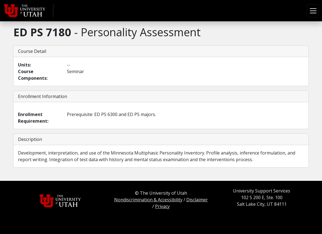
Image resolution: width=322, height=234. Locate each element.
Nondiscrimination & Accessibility (148, 200)
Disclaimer (197, 200)
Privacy (162, 206)
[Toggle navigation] (313, 10)
